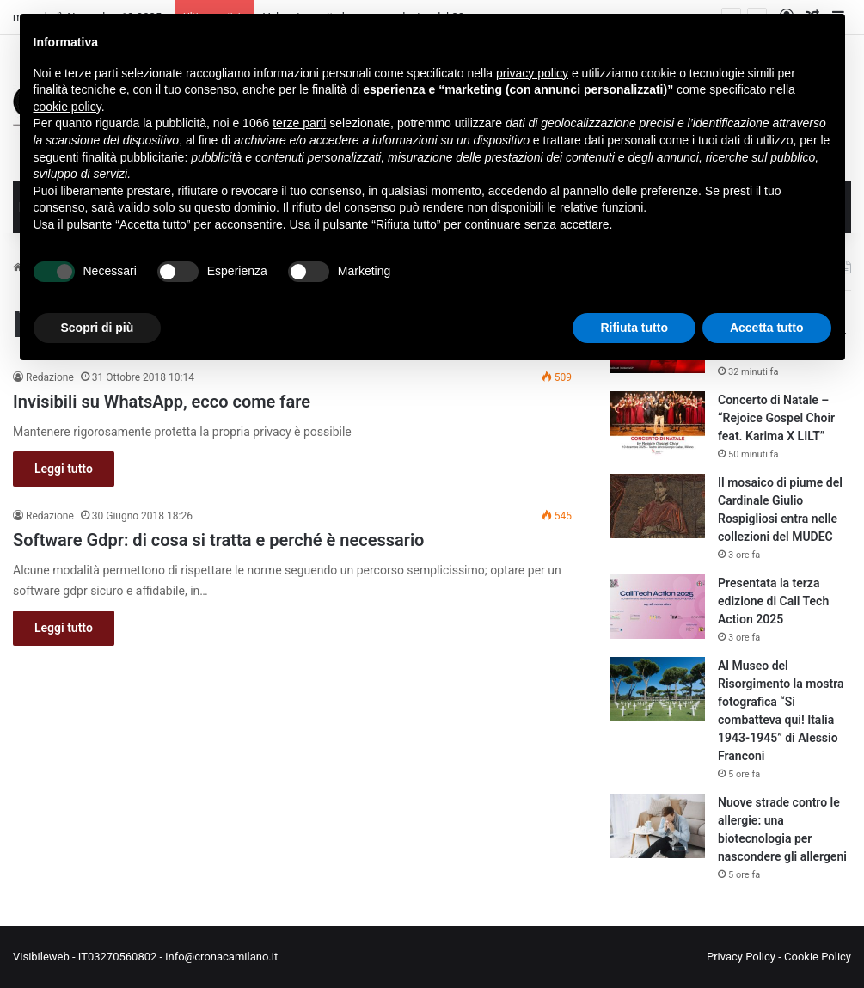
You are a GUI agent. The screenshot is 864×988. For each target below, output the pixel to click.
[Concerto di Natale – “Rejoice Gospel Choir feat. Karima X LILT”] (657, 423)
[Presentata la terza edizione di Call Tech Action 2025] (657, 606)
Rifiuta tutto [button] (634, 327)
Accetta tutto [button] (767, 327)
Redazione (50, 377)
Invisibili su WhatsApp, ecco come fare (161, 401)
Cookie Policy (817, 956)
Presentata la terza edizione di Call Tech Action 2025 (773, 601)
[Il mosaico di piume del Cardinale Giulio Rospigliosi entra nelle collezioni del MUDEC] (657, 506)
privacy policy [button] (532, 73)
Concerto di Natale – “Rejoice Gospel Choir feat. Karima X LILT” (776, 418)
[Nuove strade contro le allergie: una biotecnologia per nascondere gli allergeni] (657, 826)
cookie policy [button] (67, 107)
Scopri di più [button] (97, 327)
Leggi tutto (63, 469)
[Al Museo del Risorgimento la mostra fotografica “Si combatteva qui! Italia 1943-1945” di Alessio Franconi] (657, 689)
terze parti (299, 123)
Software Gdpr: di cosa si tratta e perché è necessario (218, 540)
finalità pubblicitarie (133, 157)
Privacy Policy (741, 956)
